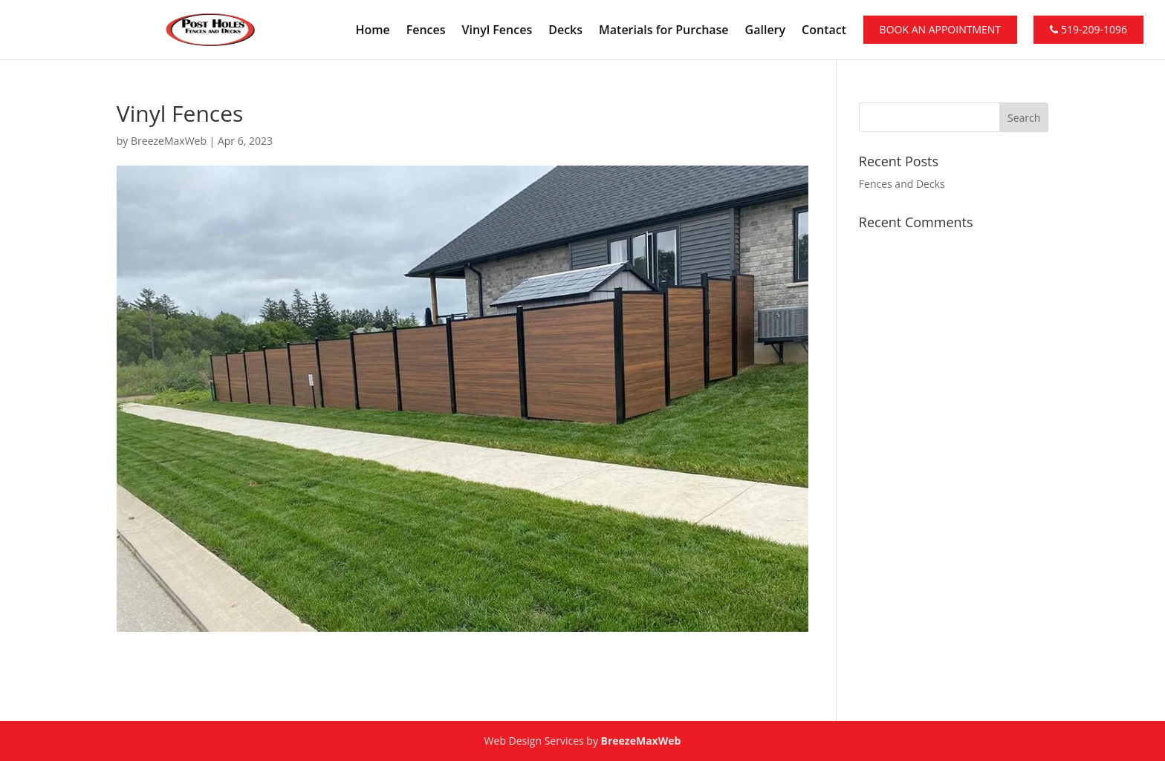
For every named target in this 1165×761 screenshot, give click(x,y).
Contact (824, 31)
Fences (426, 31)
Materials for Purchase (664, 31)
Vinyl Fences (497, 31)
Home (372, 31)
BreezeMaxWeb (169, 141)
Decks (565, 31)
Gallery (765, 31)
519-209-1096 (1088, 29)
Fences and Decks (902, 184)
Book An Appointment (940, 29)
